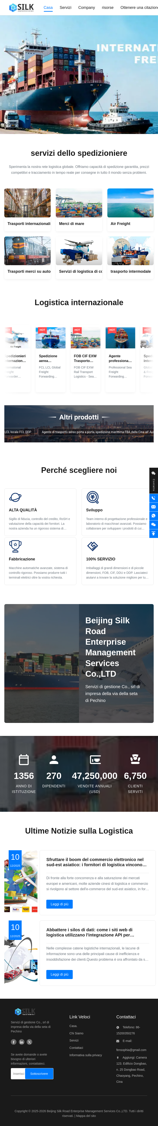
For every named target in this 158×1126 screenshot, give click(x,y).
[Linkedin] (21, 1042)
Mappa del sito (86, 1116)
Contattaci (76, 1047)
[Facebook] (13, 1042)
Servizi (74, 1040)
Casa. (73, 1026)
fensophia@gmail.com (131, 1050)
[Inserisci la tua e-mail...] (19, 1073)
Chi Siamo (76, 1033)
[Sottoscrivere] (39, 1073)
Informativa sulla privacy (85, 1055)
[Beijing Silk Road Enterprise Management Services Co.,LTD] (25, 1012)
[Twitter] (29, 1042)
